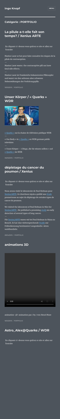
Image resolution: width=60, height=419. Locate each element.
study (43, 210)
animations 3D (16, 245)
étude (49, 194)
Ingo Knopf (12, 8)
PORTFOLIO (18, 87)
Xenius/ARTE (10, 194)
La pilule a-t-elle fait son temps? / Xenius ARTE (24, 34)
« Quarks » (24, 139)
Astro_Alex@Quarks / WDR (27, 330)
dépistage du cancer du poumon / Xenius (24, 169)
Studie (42, 223)
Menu (51, 8)
